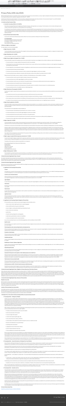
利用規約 (25, 402)
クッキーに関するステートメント (9, 402)
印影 (2, 402)
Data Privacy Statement (19, 402)
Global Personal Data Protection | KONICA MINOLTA (10, 388)
